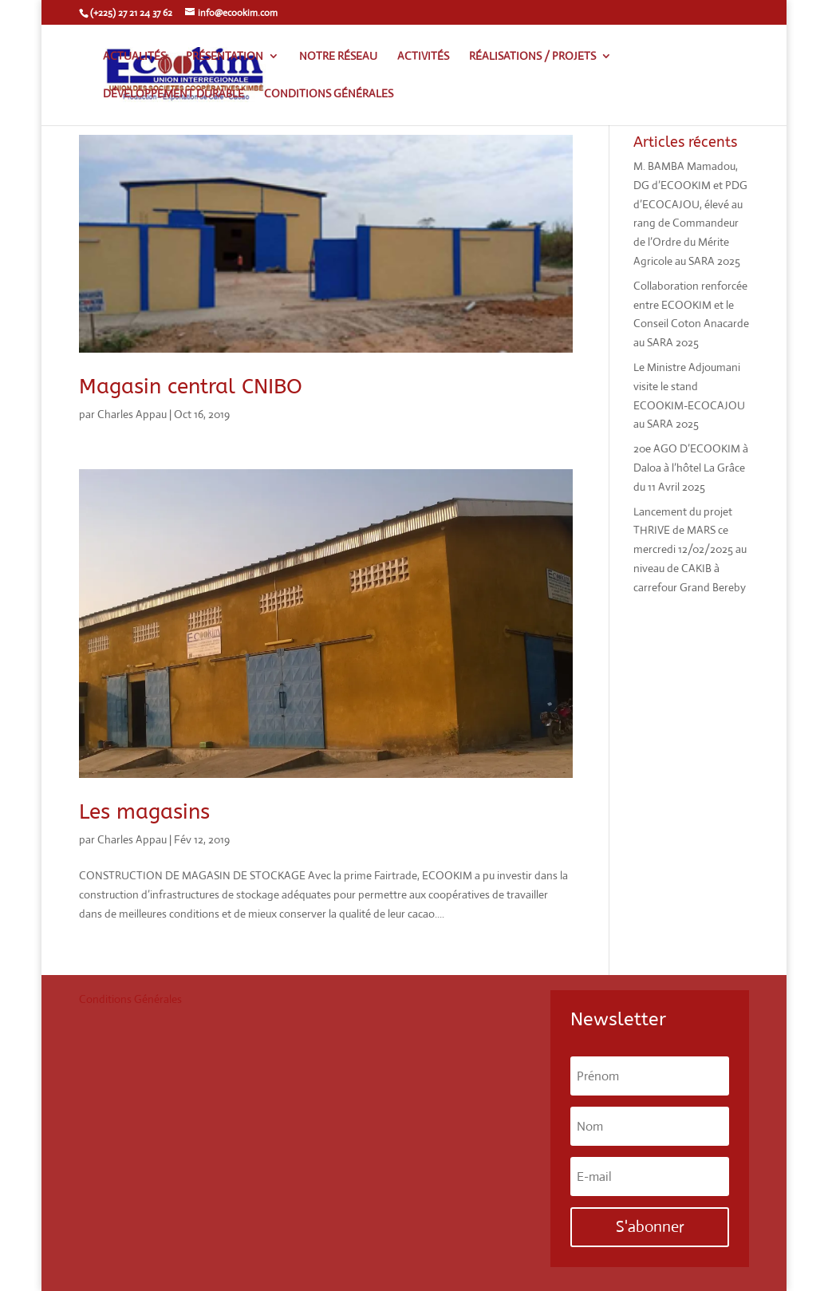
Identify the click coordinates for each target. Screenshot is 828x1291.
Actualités (134, 56)
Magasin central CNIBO (190, 386)
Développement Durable (173, 94)
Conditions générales (328, 94)
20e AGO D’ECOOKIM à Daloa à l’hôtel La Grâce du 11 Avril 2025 (690, 467)
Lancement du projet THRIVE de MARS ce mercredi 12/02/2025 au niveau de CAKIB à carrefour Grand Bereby (690, 549)
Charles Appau (132, 414)
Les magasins (144, 811)
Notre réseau (338, 56)
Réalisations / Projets (532, 56)
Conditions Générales (130, 999)
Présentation (224, 56)
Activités (423, 56)
